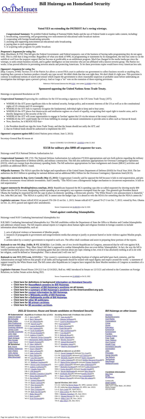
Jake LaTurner (35, 351)
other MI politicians (38, 300)
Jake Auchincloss (66, 330)
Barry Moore (35, 319)
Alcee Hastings (73, 387)
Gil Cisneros (84, 355)
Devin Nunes (73, 385)
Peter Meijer (34, 355)
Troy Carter (64, 389)
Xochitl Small (86, 369)
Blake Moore (35, 394)
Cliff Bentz (34, 371)
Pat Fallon (34, 378)
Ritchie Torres (66, 340)
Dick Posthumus (14, 323)
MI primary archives (38, 302)
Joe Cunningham (85, 376)
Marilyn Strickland (68, 346)
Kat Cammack (34, 328)
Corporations (110, 321)
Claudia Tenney (37, 369)
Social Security (111, 355)
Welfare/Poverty (111, 363)
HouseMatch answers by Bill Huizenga (48, 284)
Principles (109, 353)
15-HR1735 (76, 207)
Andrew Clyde (35, 335)
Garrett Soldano (14, 325)
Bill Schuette (13, 319)
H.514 (73, 83)
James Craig (13, 329)
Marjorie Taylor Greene (40, 337)
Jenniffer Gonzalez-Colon (39, 373)
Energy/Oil (109, 329)
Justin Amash (13, 336)
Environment (110, 332)
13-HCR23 (80, 143)
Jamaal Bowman (67, 342)
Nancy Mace (64, 376)
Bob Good (34, 396)
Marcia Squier (13, 355)
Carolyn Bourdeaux (67, 321)
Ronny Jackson (36, 383)
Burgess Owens (65, 378)
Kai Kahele (63, 324)
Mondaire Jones (67, 344)
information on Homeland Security (74, 282)
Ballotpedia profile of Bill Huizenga (48, 297)
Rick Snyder (13, 340)
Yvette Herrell (65, 369)
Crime (107, 323)
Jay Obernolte (35, 321)
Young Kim (65, 355)
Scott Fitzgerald (36, 398)
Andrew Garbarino (37, 367)
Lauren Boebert (36, 326)
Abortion (108, 315)
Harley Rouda (87, 358)
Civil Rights (110, 319)
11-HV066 (88, 83)
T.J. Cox (85, 353)
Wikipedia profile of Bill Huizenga (47, 295)
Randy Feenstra (35, 342)
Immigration (110, 349)
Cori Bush (64, 333)
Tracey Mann (35, 349)
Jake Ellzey (64, 401)
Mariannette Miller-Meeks (39, 340)
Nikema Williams (66, 319)
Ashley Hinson (65, 364)
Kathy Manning (66, 337)
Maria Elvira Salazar (68, 362)
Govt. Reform (110, 340)
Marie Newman (65, 326)
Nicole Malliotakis (68, 371)
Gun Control (110, 342)
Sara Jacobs (65, 317)
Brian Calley (13, 321)
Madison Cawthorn (38, 362)
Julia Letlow (64, 392)
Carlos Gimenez (66, 360)
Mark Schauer (14, 338)
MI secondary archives (40, 305)
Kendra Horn (86, 373)
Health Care (110, 344)
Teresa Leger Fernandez (39, 364)
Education (109, 327)
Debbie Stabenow (15, 349)
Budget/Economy (112, 317)
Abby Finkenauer (86, 364)
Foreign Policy (111, 336)
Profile (107, 375)
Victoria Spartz (35, 346)
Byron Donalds (36, 333)
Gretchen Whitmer (15, 327)
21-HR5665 (76, 276)
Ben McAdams (87, 378)
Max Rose (88, 371)
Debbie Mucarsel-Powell (92, 360)
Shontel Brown (66, 396)
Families (108, 334)
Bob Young (12, 346)
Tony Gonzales (36, 389)
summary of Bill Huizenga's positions (50, 287)
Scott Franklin (35, 330)
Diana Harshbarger (37, 376)
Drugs (107, 325)
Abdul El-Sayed (14, 317)
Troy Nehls (35, 387)
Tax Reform (110, 357)
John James (13, 353)
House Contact (110, 382)
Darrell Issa (35, 324)
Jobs (107, 351)
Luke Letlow (35, 353)
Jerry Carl (33, 317)
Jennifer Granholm (15, 332)
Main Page (109, 374)
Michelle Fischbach (67, 367)
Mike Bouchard (14, 357)
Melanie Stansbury (67, 394)
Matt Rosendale (36, 360)
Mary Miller (34, 344)
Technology (110, 359)
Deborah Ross (65, 335)
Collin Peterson (91, 367)
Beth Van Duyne (37, 392)
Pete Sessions (36, 385)
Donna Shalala (91, 362)
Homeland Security (113, 346)
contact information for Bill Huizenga (47, 292)
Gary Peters (13, 351)
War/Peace (109, 361)
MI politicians (109, 377)
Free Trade (109, 338)
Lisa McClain (36, 358)
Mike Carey (65, 398)
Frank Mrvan (64, 328)
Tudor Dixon (13, 342)
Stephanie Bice (65, 373)
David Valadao (66, 353)
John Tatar (12, 334)
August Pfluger (36, 380)
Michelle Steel (66, 358)
